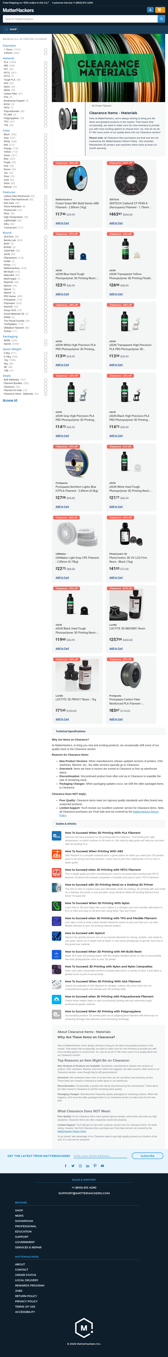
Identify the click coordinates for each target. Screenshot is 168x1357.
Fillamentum (14, 258)
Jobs (18, 1290)
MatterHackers (15, 268)
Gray (9, 138)
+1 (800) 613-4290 (83, 2)
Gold (9, 180)
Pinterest (95, 1166)
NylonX (9, 293)
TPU (9, 122)
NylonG (10, 286)
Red (9, 145)
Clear (9, 176)
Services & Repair (28, 1247)
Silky (9, 224)
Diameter (9, 45)
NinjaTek (11, 282)
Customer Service (62, 2)
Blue (9, 159)
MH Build (12, 272)
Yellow (11, 152)
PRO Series (13, 296)
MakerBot (12, 275)
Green (10, 155)
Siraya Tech (13, 310)
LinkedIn (87, 1166)
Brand (7, 232)
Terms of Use (25, 1306)
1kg (10, 360)
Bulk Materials (15, 380)
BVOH (9, 104)
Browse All (10, 400)
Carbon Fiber (13, 94)
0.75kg (11, 357)
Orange (11, 148)
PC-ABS (10, 115)
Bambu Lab (13, 240)
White (10, 141)
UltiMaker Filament (16, 328)
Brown (10, 169)
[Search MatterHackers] (161, 19)
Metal (9, 90)
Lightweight (13, 220)
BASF (9, 244)
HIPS (8, 108)
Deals (7, 375)
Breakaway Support (16, 101)
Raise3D (11, 307)
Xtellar (9, 317)
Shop (19, 1210)
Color (6, 130)
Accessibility (25, 1312)
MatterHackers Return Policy (72, 1131)
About (20, 1264)
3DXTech (11, 237)
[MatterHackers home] (84, 1328)
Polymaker (13, 303)
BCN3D (10, 247)
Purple (10, 162)
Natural (10, 187)
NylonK (9, 289)
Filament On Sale (15, 390)
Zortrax (10, 331)
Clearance (12, 387)
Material (8, 58)
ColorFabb (12, 251)
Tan (8, 173)
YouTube (102, 1166)
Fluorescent (13, 210)
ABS (9, 66)
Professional (25, 1226)
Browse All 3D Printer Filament (25, 39)
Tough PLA (12, 80)
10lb (9, 371)
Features (9, 192)
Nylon (9, 87)
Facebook (65, 1166)
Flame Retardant (14, 206)
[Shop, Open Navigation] (10, 29)
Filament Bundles (16, 383)
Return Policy (26, 1296)
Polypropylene (14, 118)
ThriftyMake (14, 324)
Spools (11, 344)
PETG (10, 73)
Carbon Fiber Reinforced (19, 196)
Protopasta (13, 300)
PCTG (9, 76)
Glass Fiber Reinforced (19, 199)
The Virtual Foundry (17, 321)
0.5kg (10, 353)
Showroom (24, 1221)
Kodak (9, 261)
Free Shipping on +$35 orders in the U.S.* (26, 2)
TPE (9, 125)
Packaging (10, 336)
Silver (9, 183)
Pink (9, 166)
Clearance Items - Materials (21, 394)
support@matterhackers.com (84, 1193)
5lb (8, 367)
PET (9, 69)
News (19, 1215)
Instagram (80, 1166)
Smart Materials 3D (16, 314)
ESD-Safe (12, 203)
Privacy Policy (26, 1301)
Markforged (12, 279)
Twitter (73, 1166)
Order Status (25, 1275)
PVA (8, 97)
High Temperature (16, 217)
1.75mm (12, 49)
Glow (9, 213)
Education (23, 1231)
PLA (10, 62)
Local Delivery (26, 1280)
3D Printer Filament (101, 106)
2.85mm (11, 53)
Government (25, 1242)
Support (21, 1237)
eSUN (9, 254)
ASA (9, 83)
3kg (8, 364)
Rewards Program (29, 1285)
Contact (21, 1269)
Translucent (13, 228)
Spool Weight (12, 349)
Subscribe (147, 1156)
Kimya (10, 265)
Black (10, 134)
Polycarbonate (14, 111)
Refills (10, 340)
